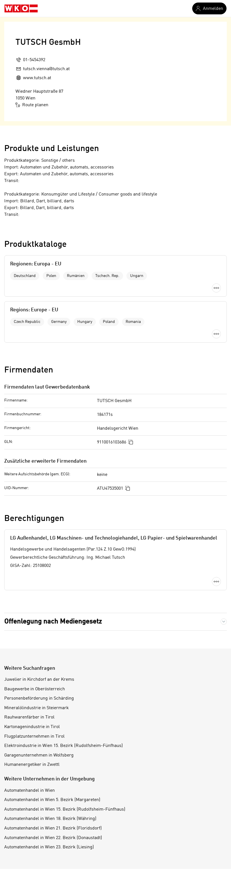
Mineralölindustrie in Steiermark (36, 708)
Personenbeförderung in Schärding (39, 698)
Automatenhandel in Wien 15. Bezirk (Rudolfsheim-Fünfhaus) (64, 809)
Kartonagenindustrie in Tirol (32, 727)
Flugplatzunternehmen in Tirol (34, 736)
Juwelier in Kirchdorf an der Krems (39, 679)
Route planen (31, 105)
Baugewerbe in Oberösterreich (34, 689)
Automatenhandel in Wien (29, 790)
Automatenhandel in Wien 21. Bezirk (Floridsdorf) (53, 828)
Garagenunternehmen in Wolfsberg (39, 755)
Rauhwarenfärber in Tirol (29, 717)
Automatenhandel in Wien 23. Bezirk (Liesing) (49, 847)
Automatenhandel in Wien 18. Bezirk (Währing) (50, 819)
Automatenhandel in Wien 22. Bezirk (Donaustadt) (53, 838)
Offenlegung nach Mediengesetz (53, 621)
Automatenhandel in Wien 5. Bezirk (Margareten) (52, 800)
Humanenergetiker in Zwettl (32, 764)
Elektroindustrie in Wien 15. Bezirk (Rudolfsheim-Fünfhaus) (63, 746)
